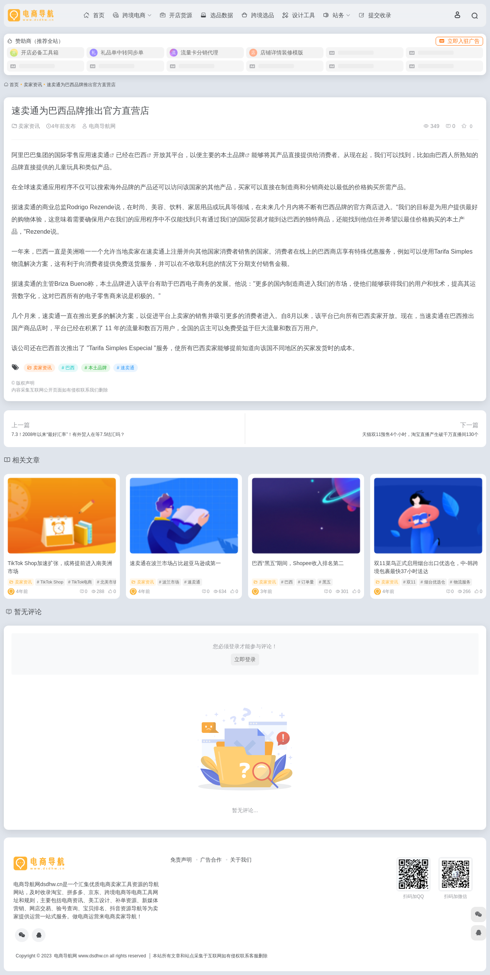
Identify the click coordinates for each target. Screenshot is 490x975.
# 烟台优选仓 (432, 582)
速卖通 (100, 155)
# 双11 (409, 582)
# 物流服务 (460, 582)
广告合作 (211, 860)
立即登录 (245, 659)
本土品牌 (232, 155)
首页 (14, 84)
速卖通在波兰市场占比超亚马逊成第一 (175, 563)
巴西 (140, 155)
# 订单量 (306, 582)
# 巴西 (68, 367)
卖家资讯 (33, 84)
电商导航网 (99, 126)
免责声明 (181, 860)
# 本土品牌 (96, 367)
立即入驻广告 (459, 41)
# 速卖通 (125, 367)
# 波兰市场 (169, 582)
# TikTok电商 (80, 582)
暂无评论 (28, 612)
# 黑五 (325, 582)
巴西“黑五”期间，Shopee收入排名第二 (298, 563)
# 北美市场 (107, 582)
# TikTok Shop (50, 582)
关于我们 (241, 860)
